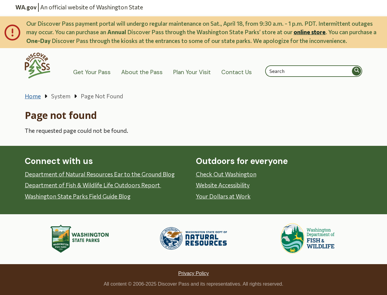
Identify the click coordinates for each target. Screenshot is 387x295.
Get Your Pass (92, 72)
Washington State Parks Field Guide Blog (78, 196)
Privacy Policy (193, 273)
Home (33, 96)
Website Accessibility (223, 185)
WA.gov (26, 7)
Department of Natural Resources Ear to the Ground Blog (100, 174)
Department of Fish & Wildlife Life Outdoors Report (93, 185)
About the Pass (142, 72)
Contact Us (236, 72)
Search (356, 71)
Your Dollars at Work (223, 196)
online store (310, 31)
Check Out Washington (226, 174)
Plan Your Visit (192, 72)
